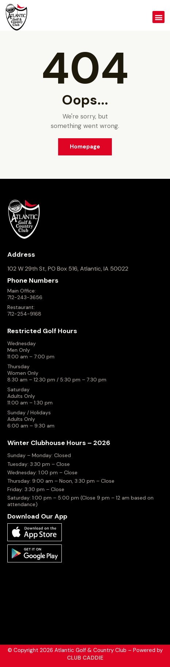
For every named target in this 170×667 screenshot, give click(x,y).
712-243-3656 (24, 297)
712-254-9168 (24, 313)
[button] (158, 17)
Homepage (85, 146)
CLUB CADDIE (85, 658)
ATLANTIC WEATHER (85, 600)
